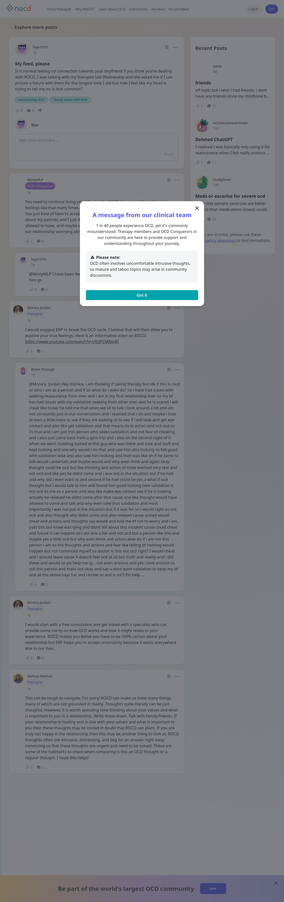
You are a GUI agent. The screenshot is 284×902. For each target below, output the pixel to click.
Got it (142, 295)
